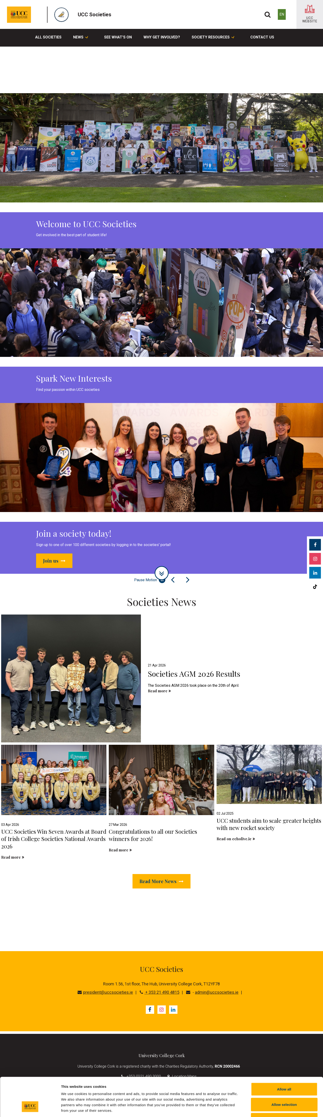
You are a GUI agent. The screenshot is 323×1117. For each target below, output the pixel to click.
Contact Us (262, 37)
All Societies (48, 37)
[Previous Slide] (173, 580)
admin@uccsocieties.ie (216, 992)
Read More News (161, 881)
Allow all (284, 1056)
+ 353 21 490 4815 (159, 992)
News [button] (80, 37)
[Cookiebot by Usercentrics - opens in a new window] (30, 1107)
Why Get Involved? (161, 37)
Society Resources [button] (213, 37)
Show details (244, 1108)
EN (281, 14)
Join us (54, 560)
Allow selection (284, 1071)
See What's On (118, 37)
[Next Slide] (188, 580)
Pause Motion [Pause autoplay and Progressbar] (149, 580)
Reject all (284, 1086)
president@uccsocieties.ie (105, 992)
